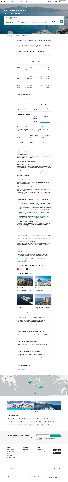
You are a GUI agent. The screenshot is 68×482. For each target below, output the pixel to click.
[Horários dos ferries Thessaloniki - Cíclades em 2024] (42, 302)
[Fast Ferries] (21, 269)
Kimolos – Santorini (22, 424)
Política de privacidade (30, 476)
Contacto (40, 453)
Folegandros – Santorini (12, 424)
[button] (25, 55)
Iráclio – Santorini (52, 418)
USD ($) (55, 1)
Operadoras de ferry (11, 459)
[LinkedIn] (59, 468)
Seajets (30, 179)
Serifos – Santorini (31, 424)
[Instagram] (54, 468)
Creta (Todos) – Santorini (44, 421)
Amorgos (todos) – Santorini (32, 421)
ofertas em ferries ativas (40, 151)
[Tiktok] (57, 468)
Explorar (27, 1)
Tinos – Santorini (53, 421)
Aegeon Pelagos (31, 182)
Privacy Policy (55, 438)
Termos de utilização (18, 476)
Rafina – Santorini (11, 421)
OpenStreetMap (65, 395)
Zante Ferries (44, 179)
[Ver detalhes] (31, 437)
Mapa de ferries (25, 367)
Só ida (6, 17)
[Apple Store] (57, 453)
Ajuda (45, 1)
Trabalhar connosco (26, 451)
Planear (22, 1)
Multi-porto (15, 17)
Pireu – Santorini (11, 418)
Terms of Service (38, 439)
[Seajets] (29, 269)
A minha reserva (38, 1)
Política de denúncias (38, 476)
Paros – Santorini (19, 418)
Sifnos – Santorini (40, 424)
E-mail (37, 435)
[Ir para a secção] (21, 40)
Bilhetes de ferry (10, 35)
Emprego (24, 453)
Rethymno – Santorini (21, 421)
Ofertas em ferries (15, 1)
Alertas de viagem (41, 455)
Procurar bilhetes (45, 108)
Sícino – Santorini (48, 424)
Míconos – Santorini (44, 418)
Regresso (10, 17)
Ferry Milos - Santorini (25, 35)
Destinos (9, 453)
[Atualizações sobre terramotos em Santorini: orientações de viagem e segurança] (25, 284)
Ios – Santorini (35, 418)
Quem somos (25, 449)
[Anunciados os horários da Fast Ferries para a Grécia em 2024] (25, 302)
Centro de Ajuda (41, 451)
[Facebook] (52, 468)
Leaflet (50, 395)
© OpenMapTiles (58, 395)
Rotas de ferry (17, 35)
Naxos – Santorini (27, 418)
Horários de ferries (11, 457)
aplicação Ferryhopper (22, 261)
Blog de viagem (10, 451)
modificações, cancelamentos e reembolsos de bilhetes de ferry (30, 355)
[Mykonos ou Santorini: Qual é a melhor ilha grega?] (42, 284)
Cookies (23, 476)
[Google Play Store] (57, 450)
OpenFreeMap (54, 395)
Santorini (37, 207)
